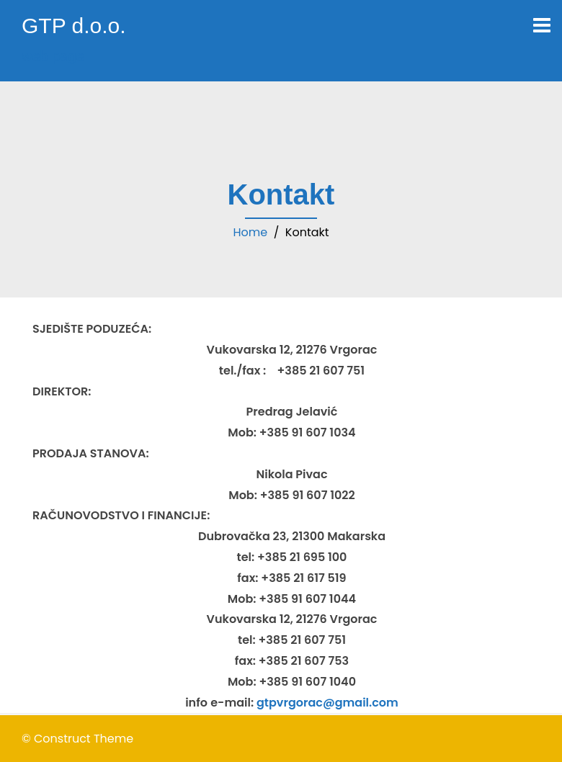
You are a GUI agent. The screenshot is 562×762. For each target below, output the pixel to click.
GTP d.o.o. (74, 25)
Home (250, 232)
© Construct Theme (77, 738)
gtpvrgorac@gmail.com (327, 702)
